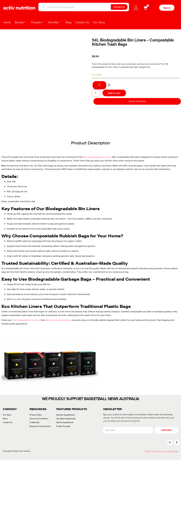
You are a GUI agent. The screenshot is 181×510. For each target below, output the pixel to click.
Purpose (37, 22)
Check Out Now (137, 101)
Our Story (99, 22)
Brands (20, 22)
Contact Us (82, 22)
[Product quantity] (96, 92)
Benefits (54, 22)
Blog (68, 22)
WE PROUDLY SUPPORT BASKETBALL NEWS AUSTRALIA (90, 399)
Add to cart (114, 93)
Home (7, 22)
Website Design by (153, 451)
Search (119, 7)
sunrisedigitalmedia (170, 451)
